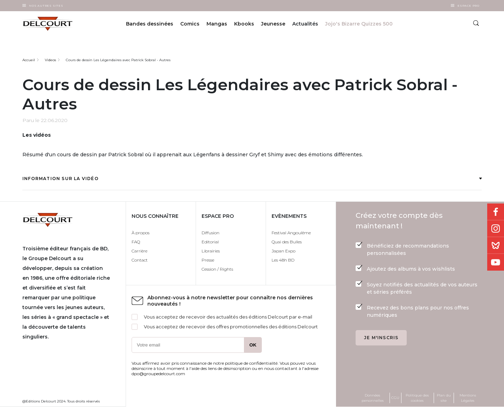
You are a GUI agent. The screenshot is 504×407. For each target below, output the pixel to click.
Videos (50, 60)
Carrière (139, 251)
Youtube (495, 262)
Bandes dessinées (149, 24)
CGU (395, 397)
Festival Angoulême (291, 232)
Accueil (28, 60)
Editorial (210, 241)
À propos (140, 232)
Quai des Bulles (287, 241)
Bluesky (495, 245)
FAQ (136, 241)
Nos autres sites (46, 5)
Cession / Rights (217, 269)
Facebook (495, 212)
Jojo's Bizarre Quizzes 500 (359, 24)
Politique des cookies (417, 398)
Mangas (216, 24)
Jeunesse (273, 24)
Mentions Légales (468, 398)
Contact (140, 260)
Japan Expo (283, 251)
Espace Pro (468, 5)
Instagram (495, 228)
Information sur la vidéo (252, 178)
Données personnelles (373, 398)
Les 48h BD (283, 260)
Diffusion (210, 232)
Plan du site (444, 398)
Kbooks (244, 24)
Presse (208, 260)
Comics (190, 24)
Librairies (211, 251)
